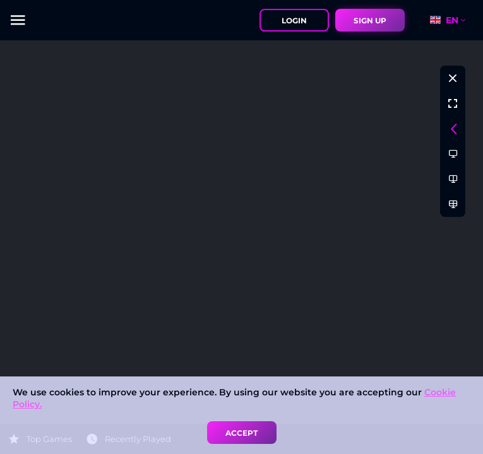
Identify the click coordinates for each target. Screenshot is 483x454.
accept (241, 433)
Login (294, 20)
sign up (370, 20)
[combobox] (453, 20)
